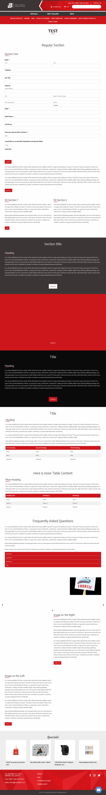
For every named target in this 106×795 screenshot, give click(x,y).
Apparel (27, 18)
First (6, 62)
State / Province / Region (59, 96)
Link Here (8, 190)
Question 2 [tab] (9, 554)
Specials (34, 14)
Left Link (8, 724)
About (39, 774)
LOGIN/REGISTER (56, 6)
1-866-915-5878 (84, 3)
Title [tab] (7, 565)
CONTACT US (97, 3)
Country (55, 102)
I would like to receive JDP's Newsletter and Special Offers (24, 141)
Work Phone (9, 116)
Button (53, 286)
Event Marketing (57, 18)
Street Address (9, 88)
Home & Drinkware (70, 18)
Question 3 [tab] (9, 557)
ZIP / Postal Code (9, 102)
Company (8, 70)
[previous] (3, 605)
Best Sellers (53, 14)
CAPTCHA (8, 149)
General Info (42, 784)
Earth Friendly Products (87, 18)
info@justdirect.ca (17, 782)
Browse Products (16, 18)
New (72, 14)
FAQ (38, 777)
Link (7, 228)
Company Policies (44, 781)
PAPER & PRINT (53, 21)
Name (7, 60)
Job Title (7, 78)
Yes (7, 145)
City (6, 96)
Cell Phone (8, 124)
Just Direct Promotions (51, 792)
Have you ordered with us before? (16, 132)
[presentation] (17, 154)
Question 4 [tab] (9, 561)
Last (54, 62)
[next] (103, 605)
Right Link (57, 663)
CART (66, 6)
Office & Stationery (43, 18)
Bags (33, 18)
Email (7, 109)
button (53, 399)
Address (7, 85)
